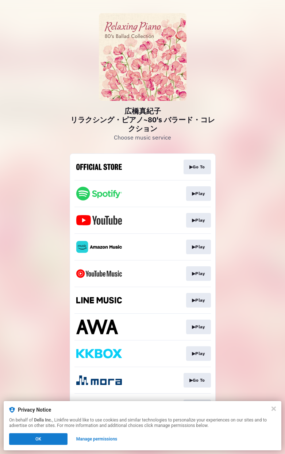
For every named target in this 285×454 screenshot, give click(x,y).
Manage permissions (97, 439)
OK (38, 439)
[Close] (274, 409)
